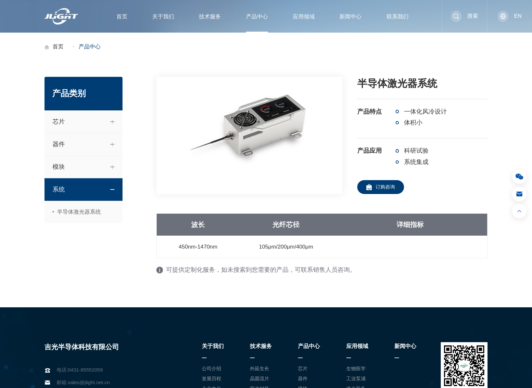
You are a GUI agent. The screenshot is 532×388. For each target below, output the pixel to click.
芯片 (303, 368)
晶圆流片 (259, 378)
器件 (303, 378)
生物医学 (356, 368)
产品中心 (257, 16)
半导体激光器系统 (78, 212)
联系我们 (398, 16)
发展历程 (211, 378)
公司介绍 (211, 368)
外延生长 (259, 368)
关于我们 (163, 16)
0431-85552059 (85, 370)
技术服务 (210, 16)
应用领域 (304, 16)
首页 (121, 16)
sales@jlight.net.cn (89, 382)
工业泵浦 (356, 378)
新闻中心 (350, 16)
